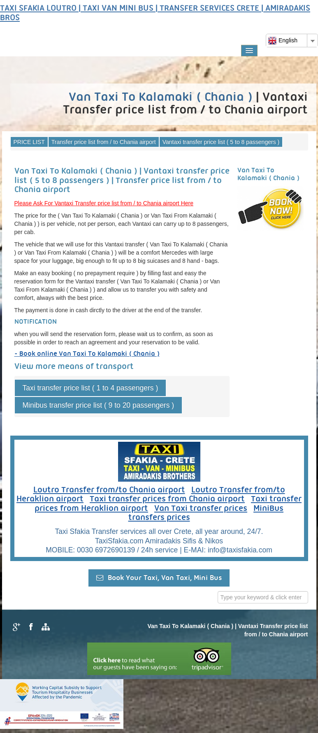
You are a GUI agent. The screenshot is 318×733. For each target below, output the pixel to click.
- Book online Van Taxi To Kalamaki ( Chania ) (87, 353)
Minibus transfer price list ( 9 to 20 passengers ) (98, 405)
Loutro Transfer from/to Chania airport (109, 490)
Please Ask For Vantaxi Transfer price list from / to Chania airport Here (103, 203)
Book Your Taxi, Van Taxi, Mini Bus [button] (159, 578)
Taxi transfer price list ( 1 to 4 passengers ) (90, 388)
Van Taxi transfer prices (200, 509)
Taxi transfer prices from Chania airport (167, 499)
